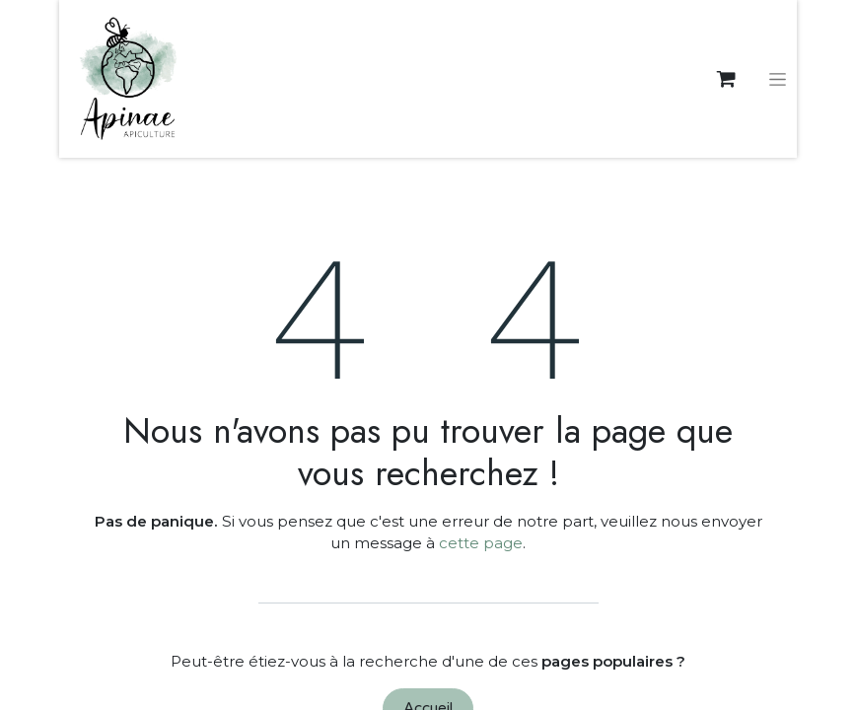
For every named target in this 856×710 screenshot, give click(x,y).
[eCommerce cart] (725, 79)
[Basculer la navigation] (777, 79)
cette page (481, 542)
